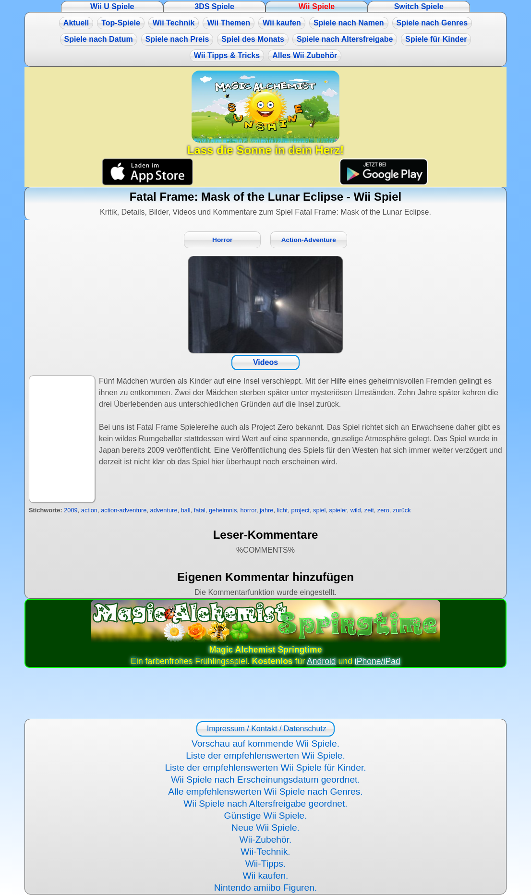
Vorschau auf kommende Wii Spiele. (265, 743)
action (89, 510)
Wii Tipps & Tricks (227, 55)
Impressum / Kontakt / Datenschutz (265, 729)
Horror (222, 239)
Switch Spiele (419, 6)
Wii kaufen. (266, 876)
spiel (319, 510)
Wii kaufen (282, 23)
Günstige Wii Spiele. (265, 815)
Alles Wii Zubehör (304, 55)
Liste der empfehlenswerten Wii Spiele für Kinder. (265, 767)
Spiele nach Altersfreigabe (345, 39)
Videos (265, 362)
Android (321, 661)
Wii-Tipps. (265, 864)
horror (248, 510)
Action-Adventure (308, 239)
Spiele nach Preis (177, 39)
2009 (70, 510)
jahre (266, 510)
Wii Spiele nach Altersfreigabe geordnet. (265, 803)
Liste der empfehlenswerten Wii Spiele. (265, 755)
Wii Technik (174, 23)
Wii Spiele (317, 6)
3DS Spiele (214, 6)
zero (383, 510)
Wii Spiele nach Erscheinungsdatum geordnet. (265, 779)
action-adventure (123, 510)
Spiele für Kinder (436, 39)
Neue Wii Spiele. (265, 827)
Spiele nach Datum (98, 39)
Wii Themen (228, 23)
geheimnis (223, 510)
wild (355, 510)
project (300, 510)
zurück (402, 510)
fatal (199, 510)
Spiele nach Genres (432, 23)
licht (282, 510)
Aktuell (76, 23)
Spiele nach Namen (349, 23)
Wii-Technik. (265, 852)
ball (186, 510)
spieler (338, 510)
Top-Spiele (120, 23)
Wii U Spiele (112, 6)
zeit (369, 510)
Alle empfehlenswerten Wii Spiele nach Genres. (265, 791)
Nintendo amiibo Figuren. (265, 888)
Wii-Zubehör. (266, 840)
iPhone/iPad (377, 661)
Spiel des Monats (252, 39)
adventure (164, 510)
